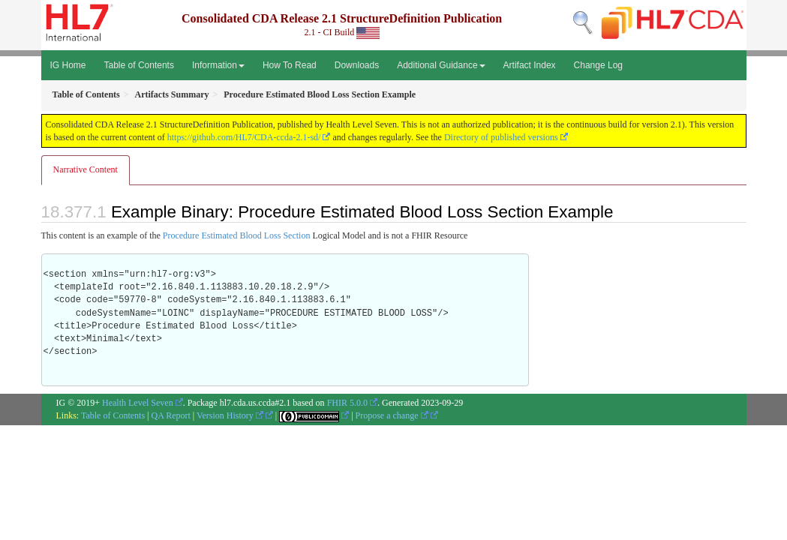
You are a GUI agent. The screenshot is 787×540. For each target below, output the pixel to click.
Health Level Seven (137, 403)
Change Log (598, 65)
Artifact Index (529, 65)
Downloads (357, 65)
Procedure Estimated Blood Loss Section (237, 235)
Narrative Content (85, 169)
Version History (230, 415)
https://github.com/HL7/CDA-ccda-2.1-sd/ (244, 137)
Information (218, 65)
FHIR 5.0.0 (347, 403)
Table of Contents (139, 65)
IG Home (68, 65)
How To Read (290, 65)
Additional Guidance (441, 65)
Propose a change (392, 415)
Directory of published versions (501, 137)
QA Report (171, 415)
